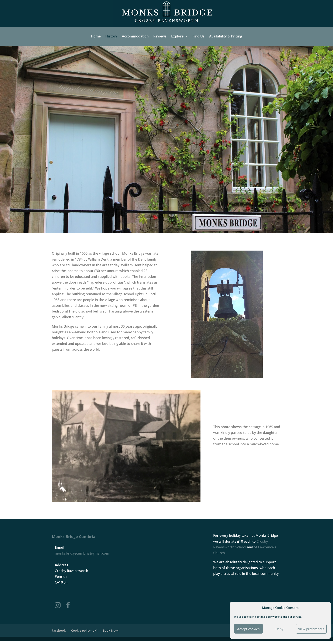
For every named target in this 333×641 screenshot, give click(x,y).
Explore (177, 36)
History (111, 36)
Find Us (198, 36)
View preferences (311, 629)
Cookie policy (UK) (84, 630)
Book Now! (111, 630)
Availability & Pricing (225, 36)
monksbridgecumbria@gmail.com (82, 553)
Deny (279, 629)
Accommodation (135, 36)
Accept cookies (248, 629)
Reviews (159, 36)
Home (96, 36)
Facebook (59, 630)
